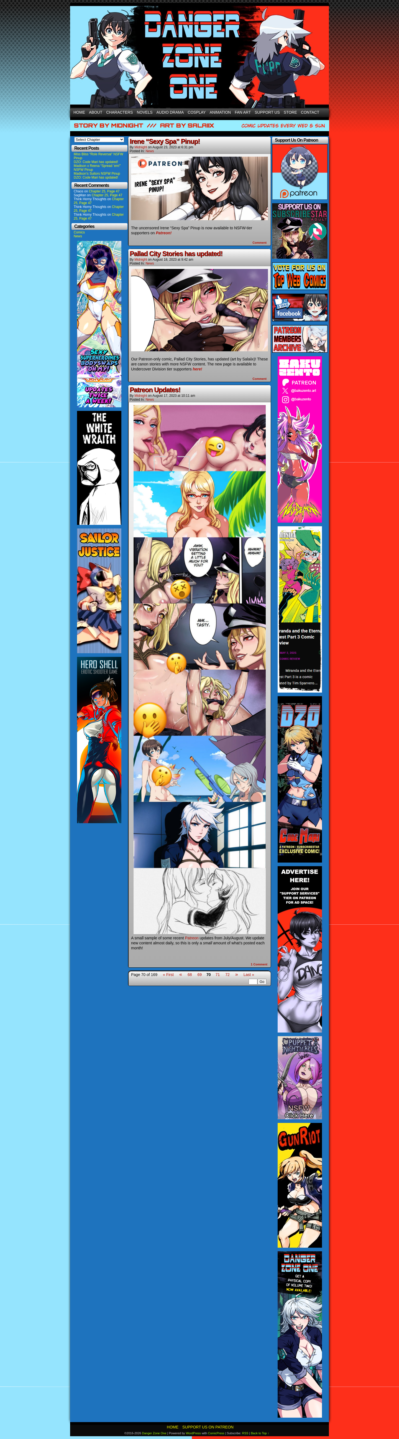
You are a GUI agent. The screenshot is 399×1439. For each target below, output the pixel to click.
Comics (79, 232)
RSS (245, 1433)
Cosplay (197, 112)
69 (199, 974)
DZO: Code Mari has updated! (96, 162)
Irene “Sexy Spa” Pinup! (165, 141)
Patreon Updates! (155, 389)
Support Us (267, 112)
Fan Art (243, 112)
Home (79, 112)
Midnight (140, 147)
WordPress (193, 1433)
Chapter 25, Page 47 (104, 191)
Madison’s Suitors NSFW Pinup (97, 174)
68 (190, 974)
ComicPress (216, 1433)
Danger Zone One (154, 1433)
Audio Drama (170, 112)
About (95, 112)
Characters (119, 112)
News (78, 236)
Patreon (192, 938)
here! (197, 369)
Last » (249, 974)
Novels (145, 112)
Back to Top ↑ (260, 1433)
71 (218, 974)
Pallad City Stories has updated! (176, 253)
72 (227, 974)
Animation (220, 112)
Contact (310, 112)
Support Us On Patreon (208, 1427)
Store (290, 112)
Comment (259, 242)
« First (168, 974)
